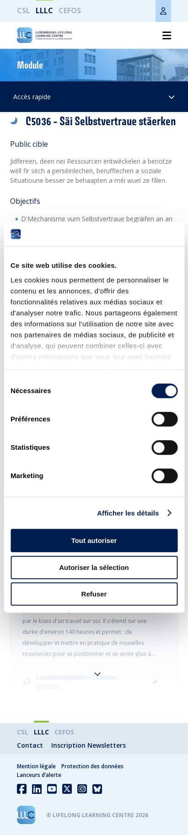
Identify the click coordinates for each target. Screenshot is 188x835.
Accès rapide (94, 96)
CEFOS (70, 10)
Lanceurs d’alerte (39, 775)
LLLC (44, 10)
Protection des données (92, 766)
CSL (23, 10)
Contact (30, 745)
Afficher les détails (128, 513)
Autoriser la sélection (94, 567)
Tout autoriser (94, 540)
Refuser (94, 594)
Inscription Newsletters (88, 745)
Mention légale (36, 766)
